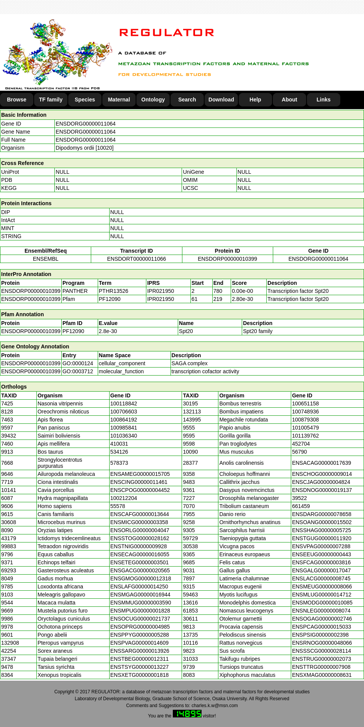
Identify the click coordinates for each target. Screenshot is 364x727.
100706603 (123, 411)
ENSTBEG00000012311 (139, 659)
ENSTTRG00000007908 (321, 667)
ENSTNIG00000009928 (138, 546)
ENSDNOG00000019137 (322, 490)
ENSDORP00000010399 (227, 259)
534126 (119, 452)
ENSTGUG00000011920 (321, 538)
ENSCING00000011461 (138, 482)
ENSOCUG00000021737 (140, 619)
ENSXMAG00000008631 (322, 675)
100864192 (123, 420)
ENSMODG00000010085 (322, 603)
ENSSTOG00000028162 (139, 538)
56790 (299, 452)
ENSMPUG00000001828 (140, 611)
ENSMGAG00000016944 (140, 594)
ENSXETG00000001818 (139, 675)
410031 (119, 444)
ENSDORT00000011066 (136, 259)
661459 (301, 506)
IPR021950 (160, 291)
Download (221, 99)
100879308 (305, 420)
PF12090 (73, 331)
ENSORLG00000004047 (139, 530)
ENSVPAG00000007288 (321, 546)
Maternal (119, 99)
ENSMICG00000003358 (139, 522)
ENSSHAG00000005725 (321, 530)
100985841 (123, 428)
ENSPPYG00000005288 (139, 635)
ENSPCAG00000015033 (321, 627)
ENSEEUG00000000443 (321, 554)
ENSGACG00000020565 (140, 570)
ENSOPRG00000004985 (140, 627)
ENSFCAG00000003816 (321, 562)
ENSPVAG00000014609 (139, 643)
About (289, 99)
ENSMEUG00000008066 (322, 586)
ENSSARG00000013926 (139, 651)
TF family (50, 99)
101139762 (305, 436)
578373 (119, 463)
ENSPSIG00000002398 (320, 635)
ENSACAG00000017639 (321, 463)
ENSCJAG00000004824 (321, 482)
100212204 (123, 498)
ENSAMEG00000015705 (140, 474)
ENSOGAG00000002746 (322, 619)
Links (323, 99)
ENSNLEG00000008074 (321, 611)
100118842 (123, 403)
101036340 (123, 436)
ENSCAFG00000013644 (139, 514)
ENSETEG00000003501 (139, 562)
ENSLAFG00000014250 (139, 586)
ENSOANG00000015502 (322, 522)
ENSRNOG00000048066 (322, 643)
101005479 (305, 428)
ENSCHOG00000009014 (322, 474)
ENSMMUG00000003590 (140, 603)
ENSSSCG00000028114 (321, 651)
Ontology (153, 99)
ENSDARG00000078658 (321, 514)
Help (255, 99)
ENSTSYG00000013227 (139, 667)
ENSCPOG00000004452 (140, 490)
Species (85, 99)
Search (187, 99)
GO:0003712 (77, 371)
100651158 (305, 403)
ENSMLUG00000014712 (321, 594)
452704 (301, 444)
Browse (16, 99)
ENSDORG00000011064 (85, 124)
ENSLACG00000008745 (321, 578)
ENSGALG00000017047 (321, 570)
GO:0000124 (77, 363)
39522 (299, 498)
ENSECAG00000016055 (139, 554)
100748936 (305, 411)
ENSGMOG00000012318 (140, 578)
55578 (117, 506)
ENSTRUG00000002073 (321, 659)
